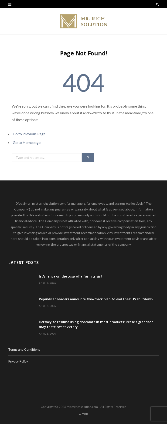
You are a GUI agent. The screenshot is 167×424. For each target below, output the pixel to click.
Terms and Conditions (24, 349)
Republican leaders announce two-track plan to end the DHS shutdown (96, 299)
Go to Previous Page (29, 134)
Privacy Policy (18, 361)
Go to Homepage (27, 142)
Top (83, 414)
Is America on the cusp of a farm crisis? (70, 276)
